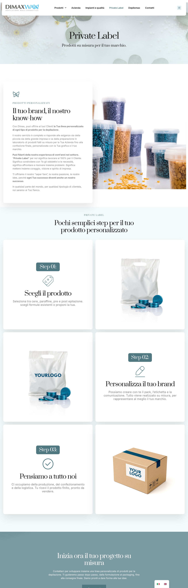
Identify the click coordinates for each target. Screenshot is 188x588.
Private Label (116, 7)
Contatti (149, 7)
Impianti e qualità (95, 7)
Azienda (75, 7)
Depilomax (134, 7)
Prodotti (60, 7)
